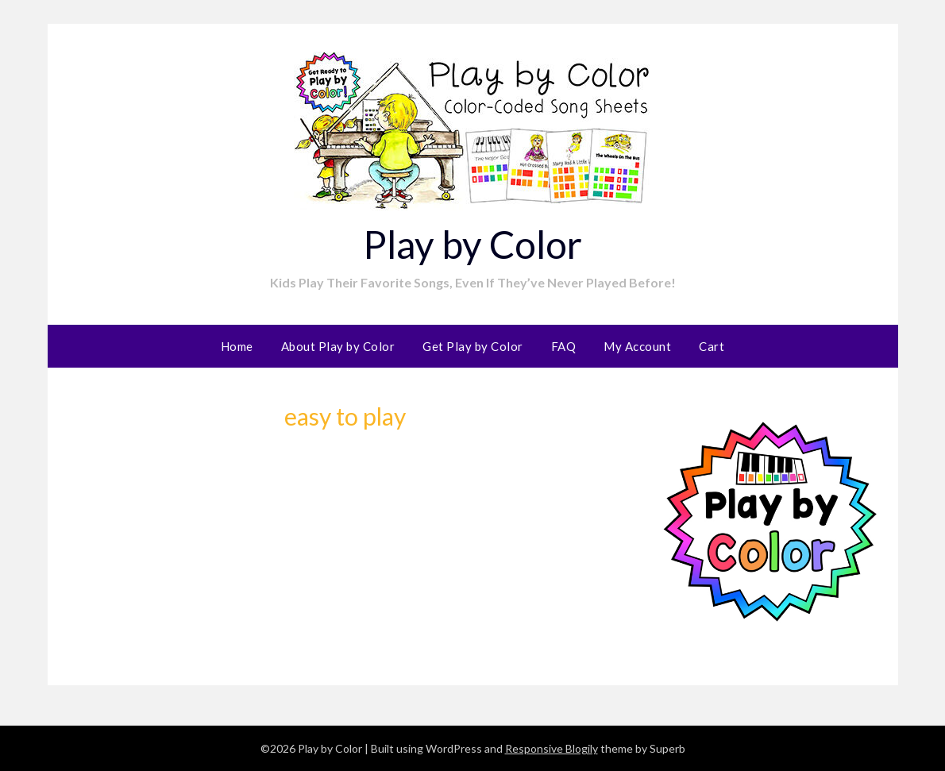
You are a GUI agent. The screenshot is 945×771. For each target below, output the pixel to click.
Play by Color (472, 244)
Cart (711, 346)
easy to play (345, 416)
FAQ (564, 346)
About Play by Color (338, 346)
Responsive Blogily (551, 748)
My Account (637, 346)
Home (237, 346)
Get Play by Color (472, 346)
